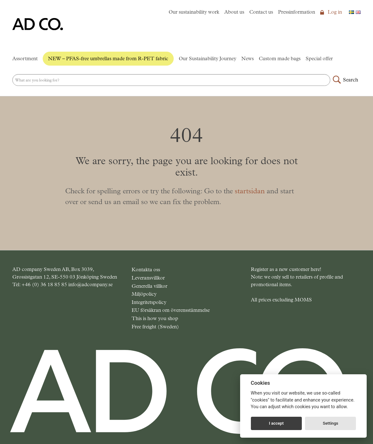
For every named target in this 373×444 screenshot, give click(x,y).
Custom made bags (280, 58)
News (247, 58)
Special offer (319, 58)
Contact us (261, 12)
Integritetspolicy (149, 302)
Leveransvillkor (148, 278)
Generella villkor (149, 286)
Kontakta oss (146, 270)
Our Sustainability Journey (207, 58)
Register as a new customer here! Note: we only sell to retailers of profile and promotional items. (297, 276)
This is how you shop (155, 318)
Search (350, 80)
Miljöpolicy (144, 294)
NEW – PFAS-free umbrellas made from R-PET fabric (108, 58)
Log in (331, 12)
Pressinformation (296, 12)
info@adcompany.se (90, 284)
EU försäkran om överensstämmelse (171, 310)
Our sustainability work (194, 12)
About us (234, 12)
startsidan (250, 191)
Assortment (25, 58)
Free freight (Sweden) (155, 327)
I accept (276, 423)
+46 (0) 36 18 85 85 (45, 284)
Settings (330, 423)
